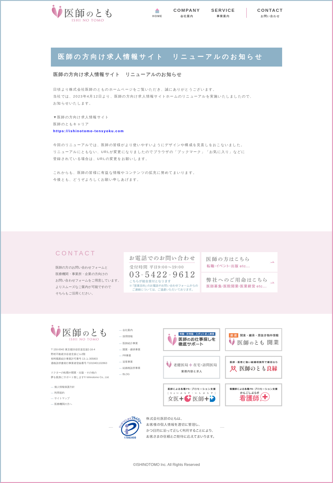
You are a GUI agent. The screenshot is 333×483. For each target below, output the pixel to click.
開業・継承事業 (131, 349)
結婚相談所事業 (131, 368)
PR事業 (127, 355)
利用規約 (59, 392)
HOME (157, 16)
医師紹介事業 (130, 343)
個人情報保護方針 (64, 386)
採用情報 (128, 336)
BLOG (126, 374)
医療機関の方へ (63, 404)
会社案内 (186, 13)
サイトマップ (62, 398)
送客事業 (128, 361)
